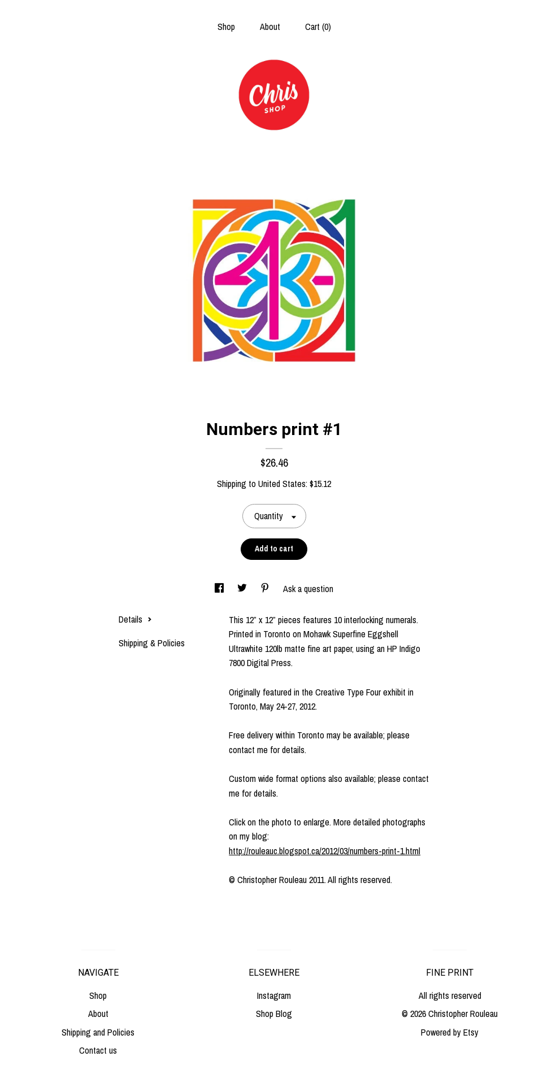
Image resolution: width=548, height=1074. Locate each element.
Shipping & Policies (152, 643)
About (270, 26)
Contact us (98, 1050)
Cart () (318, 26)
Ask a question (308, 588)
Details (135, 619)
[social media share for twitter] (243, 588)
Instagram (274, 995)
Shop (226, 26)
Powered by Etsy (450, 1032)
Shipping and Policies (98, 1032)
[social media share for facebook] (220, 588)
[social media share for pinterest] (266, 588)
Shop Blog (274, 1013)
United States (282, 483)
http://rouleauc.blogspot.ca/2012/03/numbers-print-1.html (324, 851)
